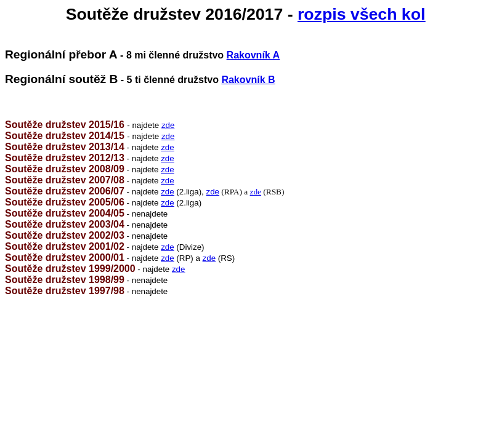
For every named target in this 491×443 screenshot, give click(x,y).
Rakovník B (248, 79)
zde (168, 125)
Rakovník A (253, 55)
